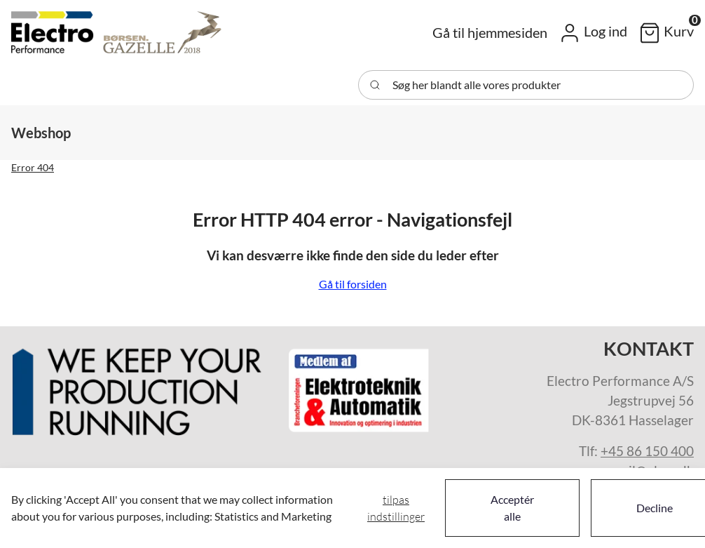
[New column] (221, 386)
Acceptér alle (512, 508)
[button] (593, 32)
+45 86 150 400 (647, 451)
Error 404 (32, 167)
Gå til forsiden (353, 283)
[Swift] (116, 32)
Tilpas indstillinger (396, 508)
